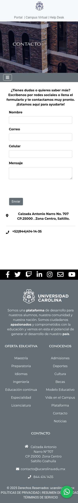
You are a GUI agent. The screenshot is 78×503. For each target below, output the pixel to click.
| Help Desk (55, 17)
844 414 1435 (43, 477)
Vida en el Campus (60, 397)
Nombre (15, 112)
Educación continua (21, 390)
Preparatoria (21, 366)
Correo (14, 129)
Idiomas (21, 374)
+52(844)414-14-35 (27, 231)
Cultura (60, 374)
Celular (15, 146)
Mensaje (16, 163)
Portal (18, 17)
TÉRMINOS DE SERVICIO (40, 497)
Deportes (60, 366)
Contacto (60, 413)
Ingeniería (21, 382)
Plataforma (60, 405)
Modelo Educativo (60, 390)
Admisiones (60, 358)
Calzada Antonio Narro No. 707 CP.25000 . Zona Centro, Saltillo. (43, 216)
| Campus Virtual (36, 17)
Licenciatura (21, 405)
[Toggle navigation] (7, 77)
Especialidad (21, 397)
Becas (60, 382)
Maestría (21, 358)
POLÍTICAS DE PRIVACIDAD (20, 493)
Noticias (60, 421)
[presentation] (40, 190)
